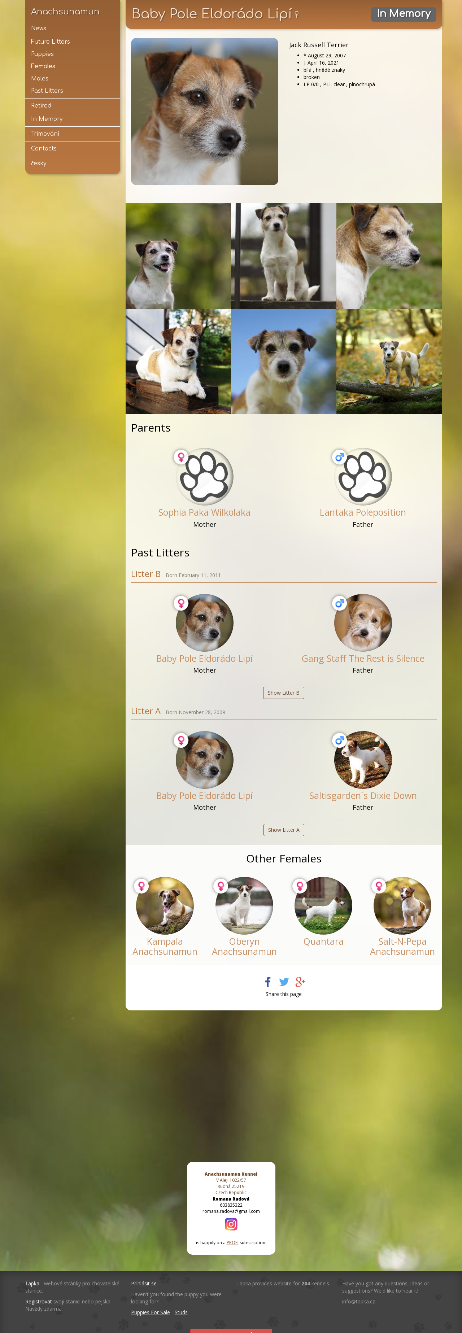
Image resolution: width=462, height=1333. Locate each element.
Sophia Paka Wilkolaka (204, 512)
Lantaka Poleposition (363, 512)
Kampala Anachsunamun (164, 946)
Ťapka (32, 1283)
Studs (181, 1312)
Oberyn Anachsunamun (244, 946)
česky (38, 163)
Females (43, 66)
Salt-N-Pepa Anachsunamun (402, 946)
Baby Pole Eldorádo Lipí (204, 658)
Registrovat (38, 1301)
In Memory (46, 119)
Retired (41, 105)
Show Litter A (284, 829)
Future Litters (50, 42)
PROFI (233, 1243)
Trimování (45, 134)
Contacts (44, 148)
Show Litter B (284, 692)
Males (39, 78)
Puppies (42, 54)
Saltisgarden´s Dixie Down (363, 795)
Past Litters (47, 91)
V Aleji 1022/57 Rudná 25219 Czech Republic (231, 1183)
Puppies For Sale (150, 1312)
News (38, 28)
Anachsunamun (65, 11)
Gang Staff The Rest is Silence (362, 658)
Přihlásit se (144, 1283)
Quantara (323, 941)
